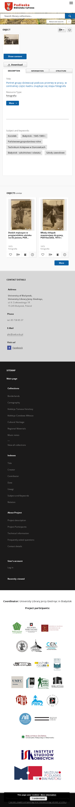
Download (14, 65)
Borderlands (14, 396)
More (61, 262)
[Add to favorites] (69, 30)
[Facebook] (9, 347)
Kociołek (12, 135)
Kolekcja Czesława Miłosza (21, 415)
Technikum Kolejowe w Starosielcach (26, 147)
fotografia (11, 95)
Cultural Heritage (16, 422)
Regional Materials (17, 428)
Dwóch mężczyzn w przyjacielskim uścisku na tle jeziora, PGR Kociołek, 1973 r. (20, 235)
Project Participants (17, 526)
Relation (12, 502)
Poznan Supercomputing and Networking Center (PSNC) (37, 801)
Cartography (14, 402)
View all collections (17, 445)
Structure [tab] (61, 71)
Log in (10, 567)
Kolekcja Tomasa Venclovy (20, 409)
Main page (12, 378)
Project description (17, 520)
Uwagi (11, 489)
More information (48, 795)
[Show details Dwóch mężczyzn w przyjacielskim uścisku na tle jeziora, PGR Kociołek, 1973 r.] (32, 254)
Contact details (15, 546)
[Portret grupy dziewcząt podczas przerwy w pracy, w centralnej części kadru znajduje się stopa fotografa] (11, 39)
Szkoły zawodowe (55, 152)
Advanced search (56, 21)
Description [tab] (14, 71)
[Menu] (71, 2)
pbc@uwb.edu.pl (15, 334)
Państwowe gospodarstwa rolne (24, 141)
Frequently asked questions (21, 539)
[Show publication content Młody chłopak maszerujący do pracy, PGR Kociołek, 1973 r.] (57, 254)
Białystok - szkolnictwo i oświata (24, 152)
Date (10, 482)
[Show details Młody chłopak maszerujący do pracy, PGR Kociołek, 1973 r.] (64, 254)
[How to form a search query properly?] (69, 22)
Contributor (13, 476)
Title (10, 463)
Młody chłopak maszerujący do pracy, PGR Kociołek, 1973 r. (52, 235)
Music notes (13, 435)
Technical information (18, 533)
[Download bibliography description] (17, 254)
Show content (15, 56)
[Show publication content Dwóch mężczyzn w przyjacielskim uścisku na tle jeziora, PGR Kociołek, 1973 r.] (25, 254)
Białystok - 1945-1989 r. (34, 135)
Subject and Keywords (18, 495)
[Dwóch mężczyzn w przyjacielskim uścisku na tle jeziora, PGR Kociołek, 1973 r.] (21, 215)
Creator (11, 469)
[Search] (70, 16)
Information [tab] (37, 71)
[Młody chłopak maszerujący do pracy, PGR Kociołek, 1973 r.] (54, 215)
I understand (38, 798)
